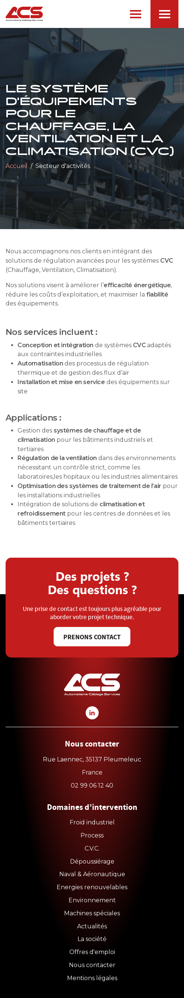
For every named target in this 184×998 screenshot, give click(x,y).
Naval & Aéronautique (92, 874)
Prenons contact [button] (92, 637)
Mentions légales (92, 978)
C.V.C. (92, 848)
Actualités (92, 926)
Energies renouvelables (92, 887)
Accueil (17, 165)
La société (92, 938)
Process (92, 835)
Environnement (92, 900)
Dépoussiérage (92, 861)
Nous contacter (92, 965)
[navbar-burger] (135, 14)
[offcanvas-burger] (164, 14)
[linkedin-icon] (92, 712)
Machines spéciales (92, 913)
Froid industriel (92, 822)
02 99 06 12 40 (92, 785)
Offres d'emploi (92, 952)
